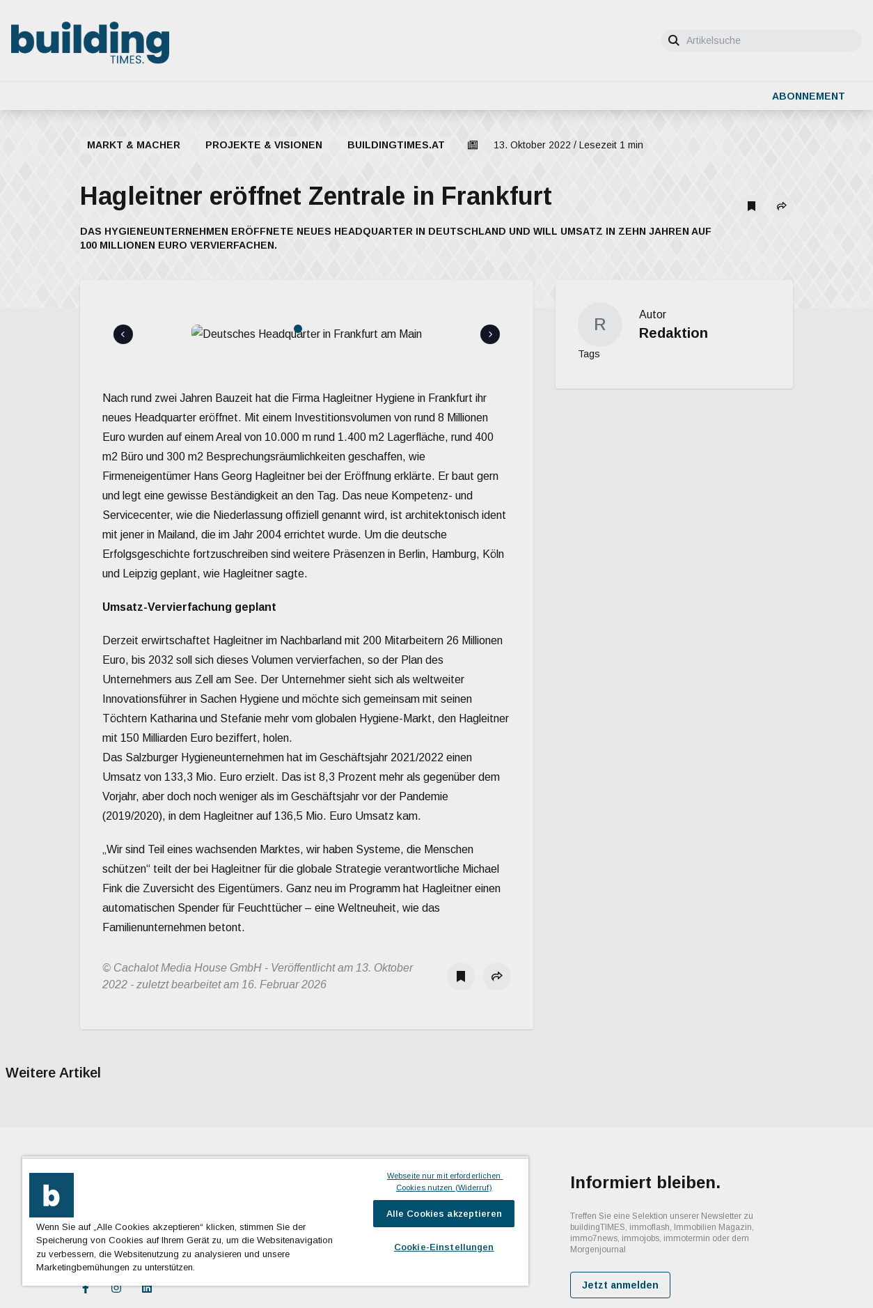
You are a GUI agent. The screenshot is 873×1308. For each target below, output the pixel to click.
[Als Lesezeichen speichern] (751, 206)
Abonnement (808, 96)
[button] (782, 206)
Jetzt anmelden (620, 1221)
